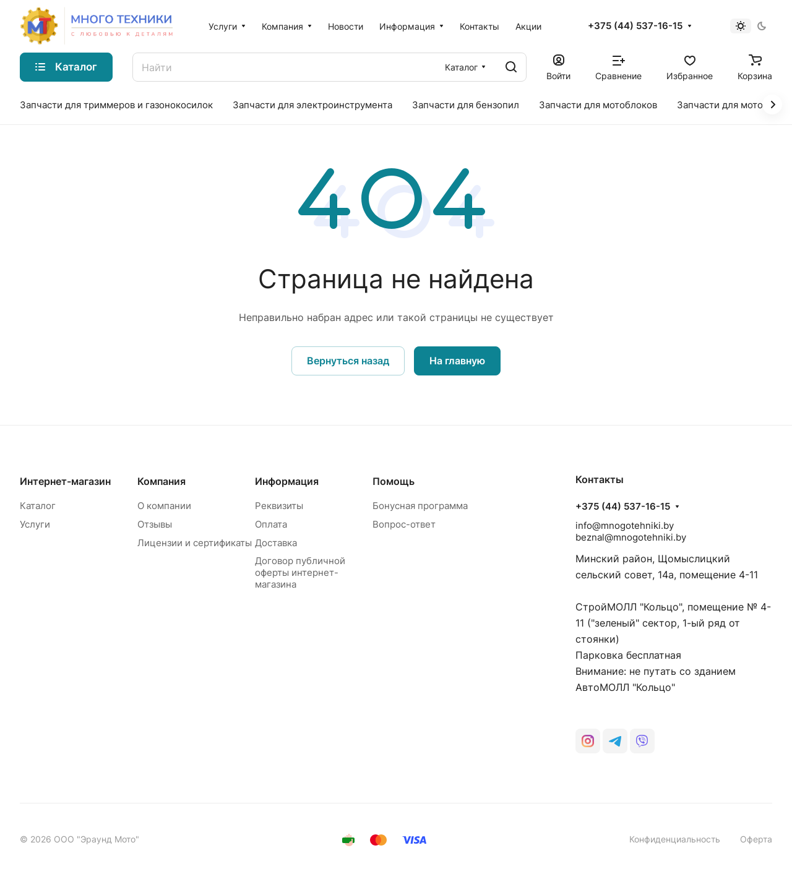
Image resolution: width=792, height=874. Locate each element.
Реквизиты (279, 506)
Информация (287, 481)
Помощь (393, 481)
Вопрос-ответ (404, 524)
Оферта (756, 839)
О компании (164, 506)
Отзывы (154, 524)
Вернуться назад (348, 360)
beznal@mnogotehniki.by (630, 537)
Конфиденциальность (674, 839)
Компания (161, 481)
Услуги (35, 524)
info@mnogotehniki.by (624, 525)
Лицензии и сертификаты (194, 543)
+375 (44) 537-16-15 (635, 26)
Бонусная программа (420, 506)
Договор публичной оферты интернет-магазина (300, 572)
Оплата (271, 524)
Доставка (276, 543)
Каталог (38, 506)
